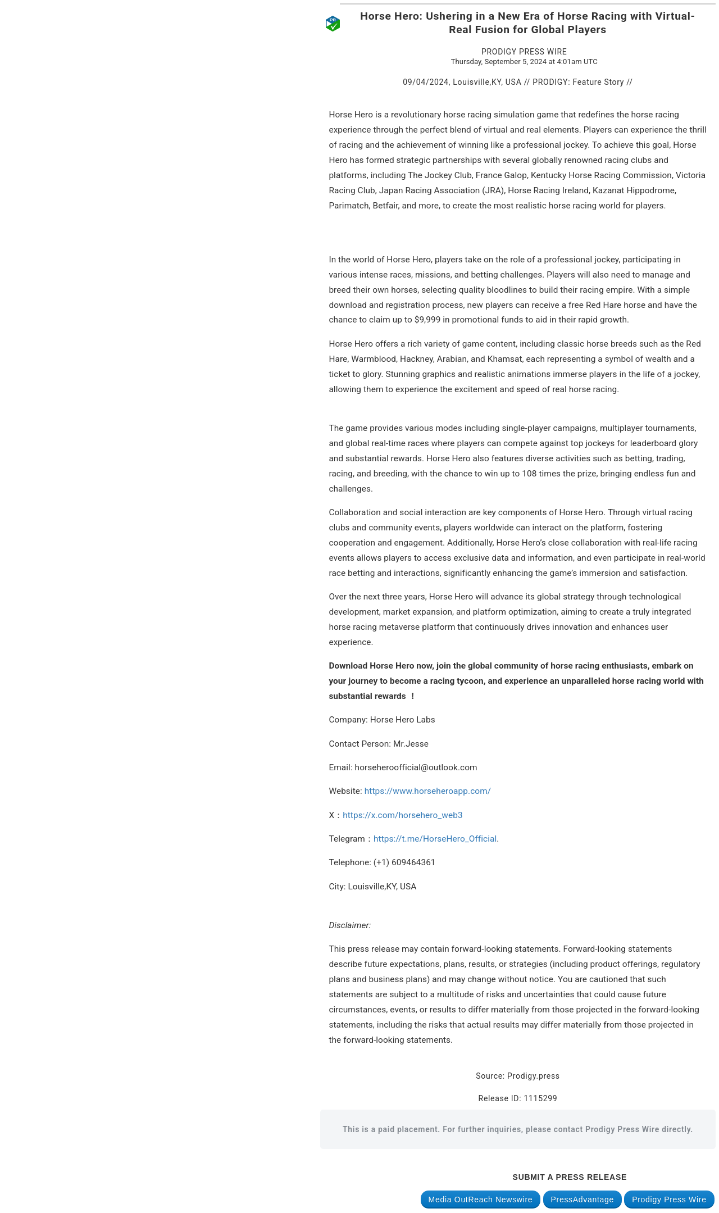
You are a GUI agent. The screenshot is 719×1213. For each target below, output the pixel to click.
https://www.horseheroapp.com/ (428, 791)
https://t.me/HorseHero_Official (435, 839)
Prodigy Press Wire (669, 1199)
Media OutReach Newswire (481, 1199)
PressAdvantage (583, 1199)
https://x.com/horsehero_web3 (402, 815)
